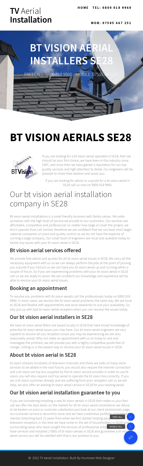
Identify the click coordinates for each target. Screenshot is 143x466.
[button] (130, 437)
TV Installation (31, 15)
